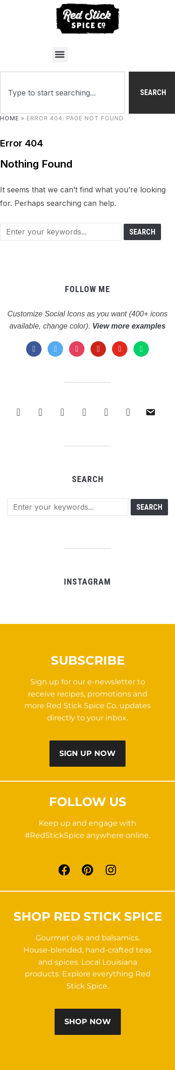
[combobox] (62, 93)
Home (9, 118)
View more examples (129, 326)
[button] (60, 54)
